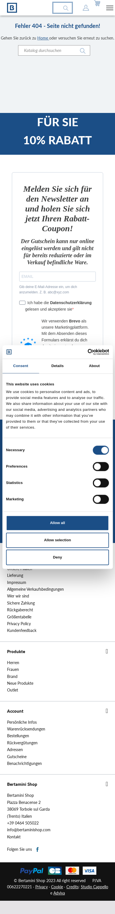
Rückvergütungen (22, 743)
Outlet (12, 690)
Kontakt (14, 837)
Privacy (41, 886)
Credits (72, 886)
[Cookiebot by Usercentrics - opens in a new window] (84, 352)
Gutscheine (17, 756)
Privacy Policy (19, 623)
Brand (12, 676)
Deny (57, 557)
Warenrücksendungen (26, 729)
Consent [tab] (20, 366)
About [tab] (94, 366)
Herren (13, 662)
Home (43, 38)
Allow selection (57, 540)
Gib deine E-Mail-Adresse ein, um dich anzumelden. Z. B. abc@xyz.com (48, 289)
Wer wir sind (18, 596)
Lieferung (15, 575)
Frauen (13, 669)
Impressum (16, 582)
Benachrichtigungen (24, 763)
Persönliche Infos (22, 722)
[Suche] (54, 50)
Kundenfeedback (21, 630)
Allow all (57, 523)
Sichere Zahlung (21, 603)
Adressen (15, 749)
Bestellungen (18, 736)
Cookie (57, 886)
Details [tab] (57, 366)
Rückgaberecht (20, 610)
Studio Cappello (94, 886)
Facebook (37, 849)
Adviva (59, 893)
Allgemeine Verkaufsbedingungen (35, 589)
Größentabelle (19, 617)
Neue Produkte (20, 683)
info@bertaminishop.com (29, 830)
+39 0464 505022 (23, 823)
